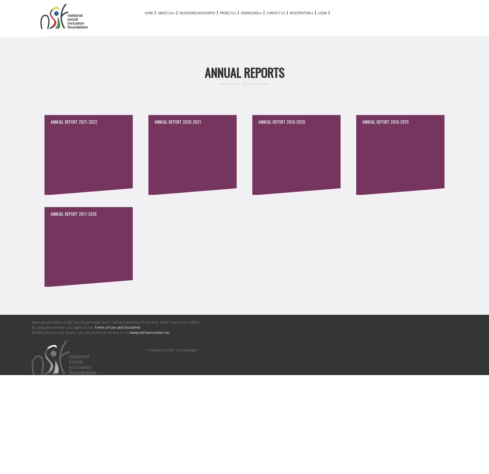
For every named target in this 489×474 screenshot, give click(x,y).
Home (149, 13)
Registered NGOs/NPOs (197, 13)
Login (322, 13)
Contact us (276, 13)
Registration (301, 13)
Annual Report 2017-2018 (74, 214)
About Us (166, 13)
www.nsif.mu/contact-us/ (150, 332)
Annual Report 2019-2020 (281, 122)
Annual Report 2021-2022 (74, 122)
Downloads (251, 13)
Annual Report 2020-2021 (178, 122)
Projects (228, 13)
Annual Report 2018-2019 (385, 122)
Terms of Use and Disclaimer (117, 327)
